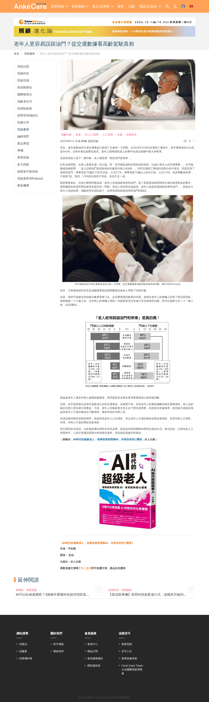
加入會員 (86, 568)
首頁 (16, 53)
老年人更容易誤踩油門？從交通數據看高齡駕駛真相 (70, 53)
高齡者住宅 (24, 101)
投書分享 (23, 122)
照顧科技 (23, 73)
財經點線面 (24, 108)
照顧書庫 (29, 53)
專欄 (20, 150)
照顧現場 (23, 80)
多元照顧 (23, 164)
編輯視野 (23, 136)
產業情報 (23, 157)
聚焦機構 (23, 185)
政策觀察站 (24, 87)
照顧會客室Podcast (30, 178)
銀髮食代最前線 (27, 171)
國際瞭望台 (24, 94)
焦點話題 (23, 66)
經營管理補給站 (27, 115)
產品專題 (23, 143)
